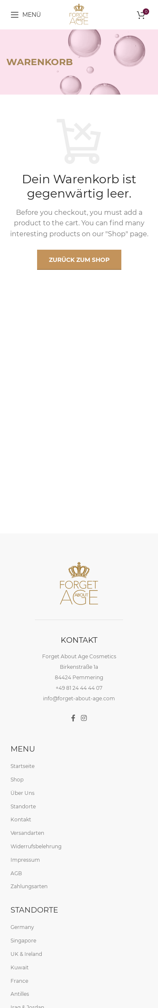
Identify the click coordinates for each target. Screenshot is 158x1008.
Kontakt (21, 819)
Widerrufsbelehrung (36, 846)
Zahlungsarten (29, 886)
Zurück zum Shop (79, 260)
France (19, 980)
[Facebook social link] (73, 718)
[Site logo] (79, 14)
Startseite (23, 766)
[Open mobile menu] (25, 14)
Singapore (23, 940)
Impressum (25, 859)
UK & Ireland (26, 953)
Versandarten (27, 832)
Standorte (23, 806)
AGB (16, 873)
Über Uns (23, 792)
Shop (17, 779)
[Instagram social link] (84, 718)
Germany (22, 927)
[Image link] (79, 584)
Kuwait (20, 967)
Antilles (20, 994)
